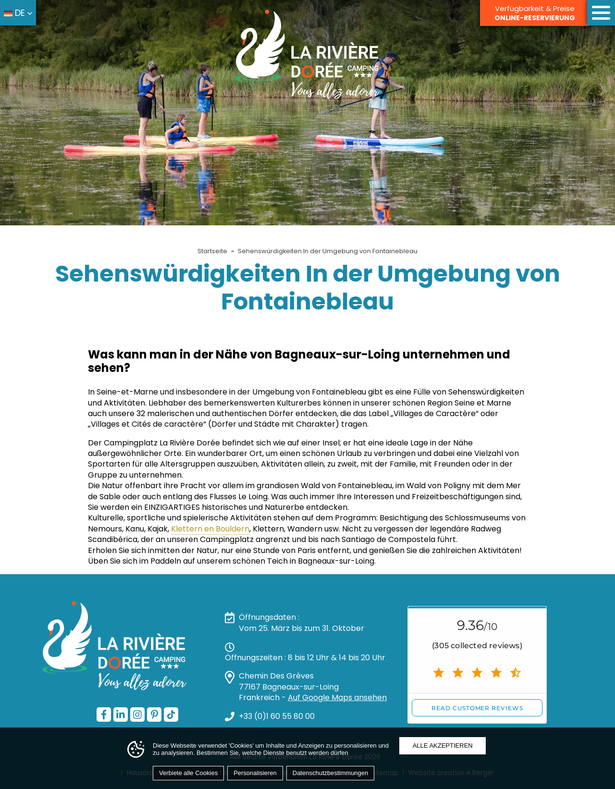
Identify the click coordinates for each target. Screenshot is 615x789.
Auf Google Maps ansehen (337, 697)
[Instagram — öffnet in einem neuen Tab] (137, 714)
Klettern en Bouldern (210, 528)
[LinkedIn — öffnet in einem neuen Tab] (120, 714)
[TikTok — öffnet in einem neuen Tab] (171, 714)
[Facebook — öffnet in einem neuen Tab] (104, 714)
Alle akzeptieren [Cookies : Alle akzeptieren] (443, 745)
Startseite (212, 251)
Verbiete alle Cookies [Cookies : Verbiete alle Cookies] (188, 773)
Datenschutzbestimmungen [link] (331, 773)
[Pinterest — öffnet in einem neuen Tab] (154, 714)
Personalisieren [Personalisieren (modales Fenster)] (255, 773)
